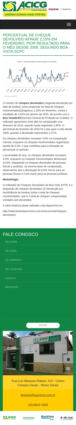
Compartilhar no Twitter (16, 223)
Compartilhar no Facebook (7, 223)
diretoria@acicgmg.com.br (38, 395)
